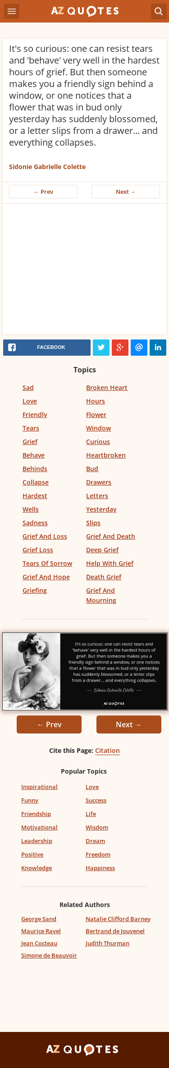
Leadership (36, 841)
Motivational (39, 827)
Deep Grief (102, 549)
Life (91, 814)
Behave (34, 455)
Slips (93, 522)
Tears (31, 428)
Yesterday (101, 509)
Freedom (98, 854)
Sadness (35, 522)
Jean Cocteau (39, 943)
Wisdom (97, 827)
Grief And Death (110, 536)
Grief (30, 441)
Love (30, 401)
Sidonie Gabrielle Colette (47, 166)
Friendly (35, 414)
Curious (98, 441)
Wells (31, 509)
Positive (32, 854)
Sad (28, 387)
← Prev (43, 192)
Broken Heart (107, 387)
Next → (126, 192)
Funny (29, 800)
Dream (95, 841)
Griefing (35, 590)
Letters (97, 495)
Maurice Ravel (41, 931)
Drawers (98, 482)
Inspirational (39, 787)
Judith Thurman (107, 943)
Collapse (36, 482)
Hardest (35, 495)
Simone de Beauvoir (49, 955)
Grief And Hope (46, 577)
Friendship (36, 814)
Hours (95, 401)
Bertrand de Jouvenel (115, 931)
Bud (92, 468)
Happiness (100, 868)
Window (98, 428)
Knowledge (36, 868)
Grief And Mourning (101, 595)
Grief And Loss (45, 536)
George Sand (38, 919)
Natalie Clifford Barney (118, 919)
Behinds (35, 468)
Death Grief (103, 577)
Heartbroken (106, 455)
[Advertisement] (84, 271)
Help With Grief (109, 563)
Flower (96, 414)
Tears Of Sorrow (47, 563)
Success (96, 800)
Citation (107, 750)
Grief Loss (38, 549)
